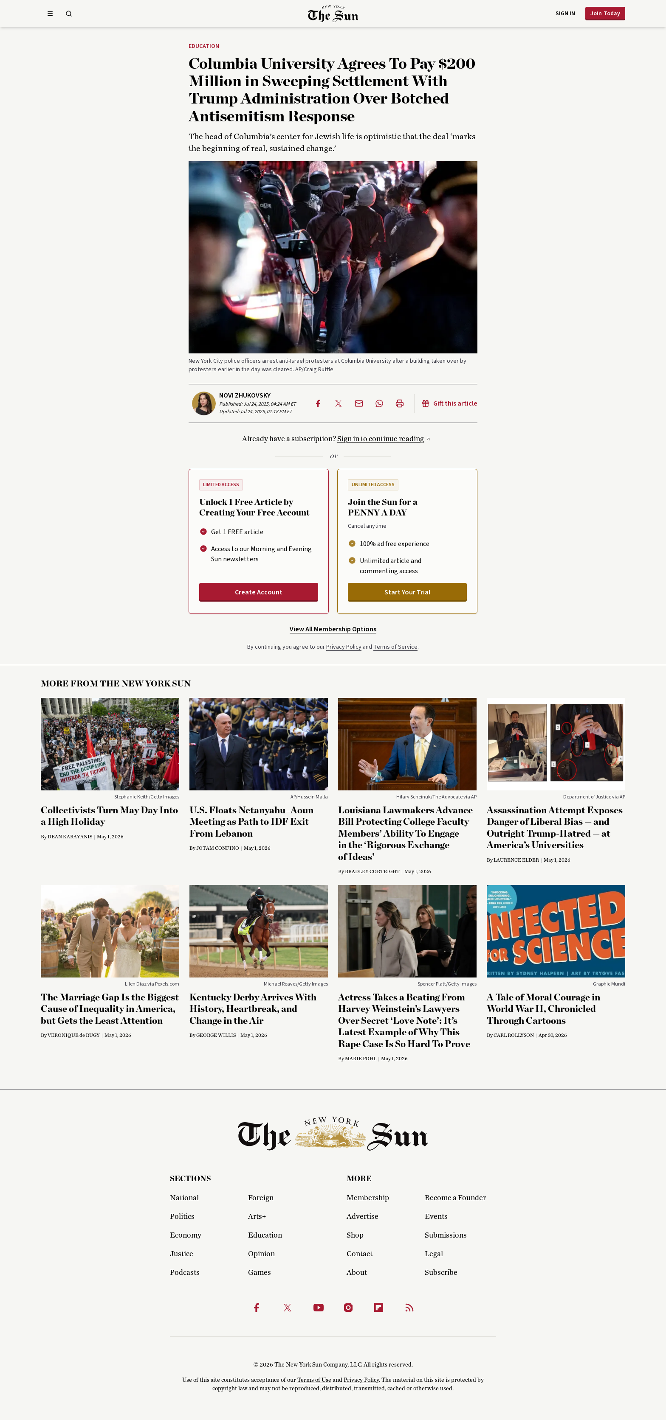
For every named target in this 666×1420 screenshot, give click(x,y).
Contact (360, 1254)
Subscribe (441, 1273)
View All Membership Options (333, 629)
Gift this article (449, 403)
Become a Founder (455, 1198)
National (184, 1198)
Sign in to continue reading (380, 439)
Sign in (565, 13)
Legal (434, 1254)
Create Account (258, 592)
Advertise (362, 1217)
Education (204, 46)
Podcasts (185, 1273)
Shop (355, 1235)
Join (605, 13)
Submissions (446, 1235)
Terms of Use (314, 1380)
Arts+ (257, 1217)
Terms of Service (395, 647)
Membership (368, 1198)
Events (436, 1217)
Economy (185, 1235)
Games (259, 1273)
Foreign (261, 1198)
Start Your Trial (407, 592)
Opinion (261, 1254)
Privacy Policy (343, 647)
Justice (181, 1254)
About (357, 1273)
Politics (182, 1217)
